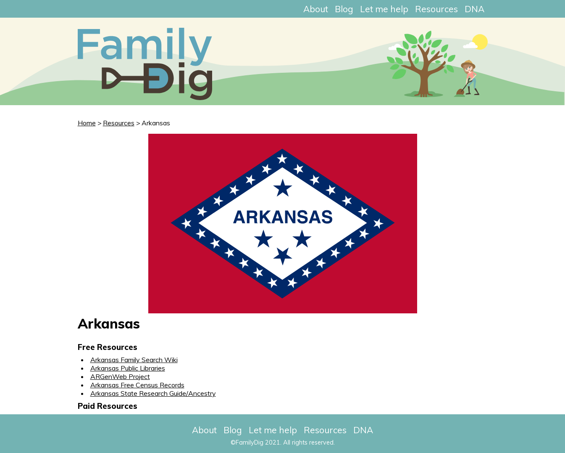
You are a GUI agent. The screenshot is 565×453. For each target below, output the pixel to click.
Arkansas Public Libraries (127, 368)
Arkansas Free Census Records (137, 385)
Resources (436, 8)
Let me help (384, 8)
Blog (344, 8)
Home (87, 123)
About (315, 8)
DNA (474, 8)
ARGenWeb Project (120, 376)
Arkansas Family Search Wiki (134, 359)
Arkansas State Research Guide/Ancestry (153, 393)
